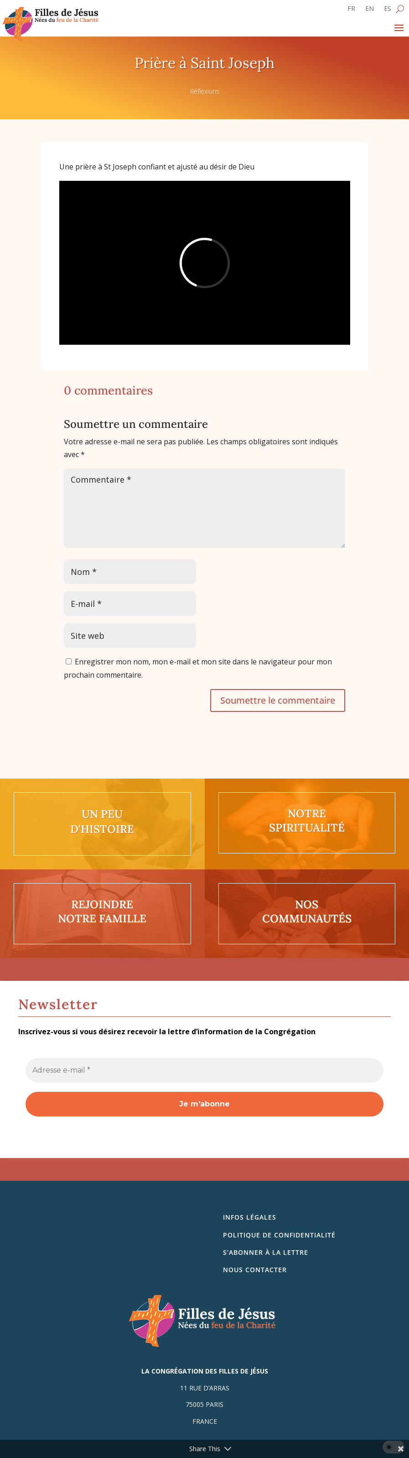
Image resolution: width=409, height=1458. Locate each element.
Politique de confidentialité (279, 1235)
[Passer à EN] (369, 10)
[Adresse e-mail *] (204, 1070)
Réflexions (204, 91)
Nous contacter (255, 1269)
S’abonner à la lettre (265, 1252)
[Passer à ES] (387, 10)
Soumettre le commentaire (277, 700)
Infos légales (249, 1217)
